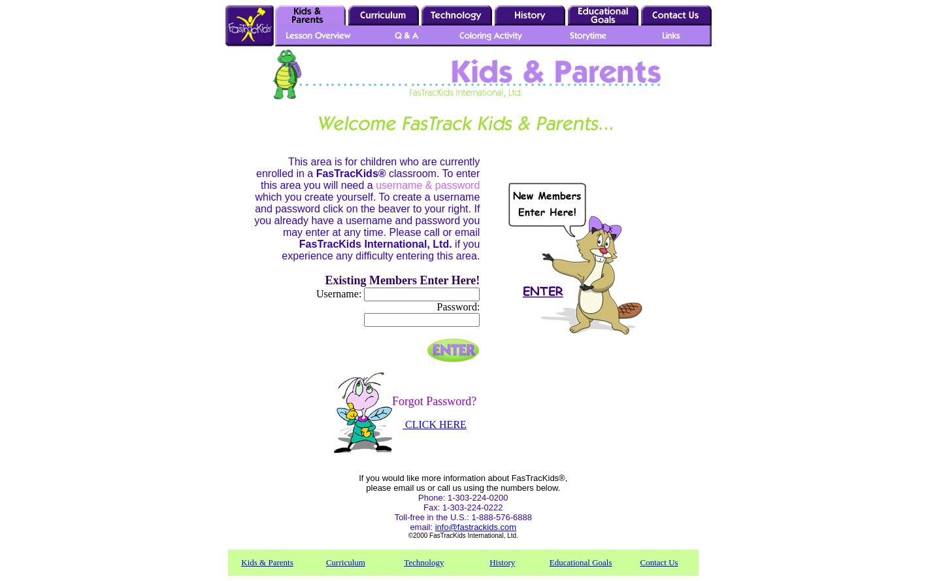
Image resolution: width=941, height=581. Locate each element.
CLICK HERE (435, 424)
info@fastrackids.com (475, 527)
